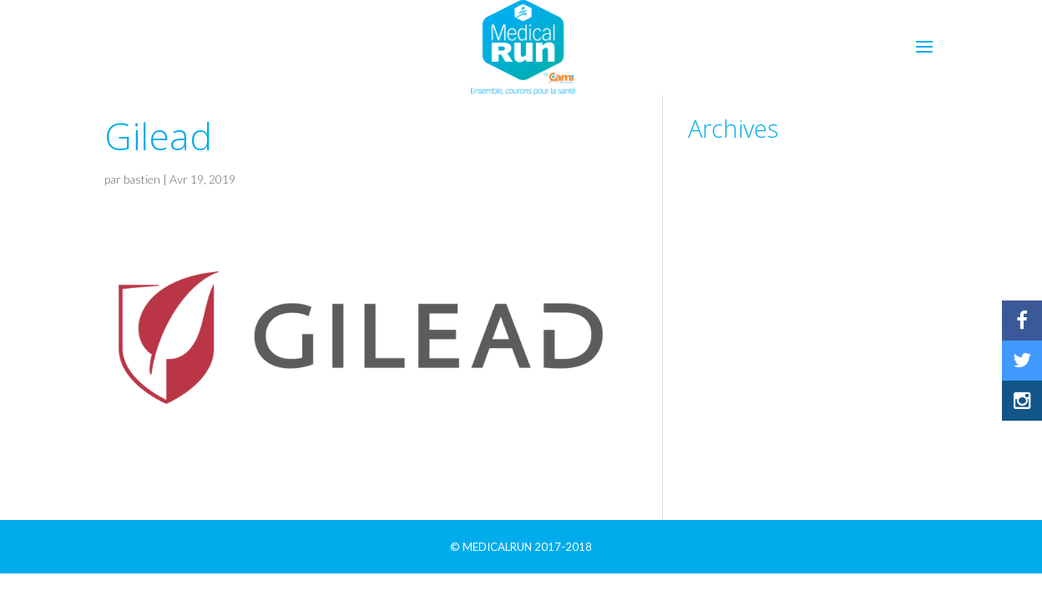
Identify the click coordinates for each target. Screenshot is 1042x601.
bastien (142, 179)
